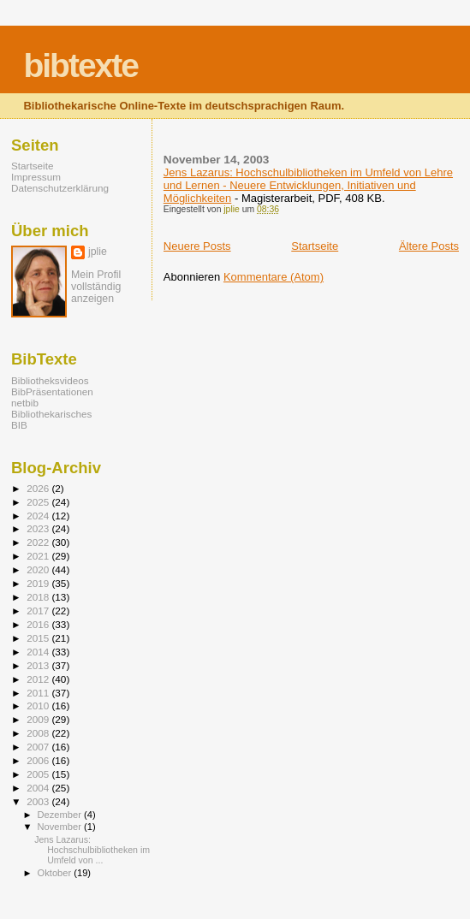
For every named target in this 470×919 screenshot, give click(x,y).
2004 (39, 787)
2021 (39, 555)
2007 (39, 746)
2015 (39, 637)
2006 (39, 760)
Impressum (36, 176)
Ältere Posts (429, 246)
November (61, 826)
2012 (39, 679)
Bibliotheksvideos (50, 380)
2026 (39, 488)
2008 (39, 732)
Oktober (56, 873)
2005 (39, 774)
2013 (39, 665)
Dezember (61, 814)
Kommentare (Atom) (273, 276)
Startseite (314, 246)
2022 (39, 542)
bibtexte (80, 65)
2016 (39, 624)
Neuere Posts (197, 246)
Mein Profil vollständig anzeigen (96, 287)
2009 (39, 719)
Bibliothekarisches (51, 413)
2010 (39, 705)
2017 (39, 610)
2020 (39, 569)
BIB (19, 424)
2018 (39, 596)
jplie (97, 252)
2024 (39, 515)
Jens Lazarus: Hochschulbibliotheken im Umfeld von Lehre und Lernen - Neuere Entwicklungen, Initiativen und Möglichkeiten (308, 185)
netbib (25, 402)
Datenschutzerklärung (60, 187)
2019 (39, 583)
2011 (39, 692)
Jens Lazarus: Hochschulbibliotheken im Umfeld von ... (92, 849)
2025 (39, 501)
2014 (39, 651)
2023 (39, 528)
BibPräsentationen (52, 391)
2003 (39, 801)
